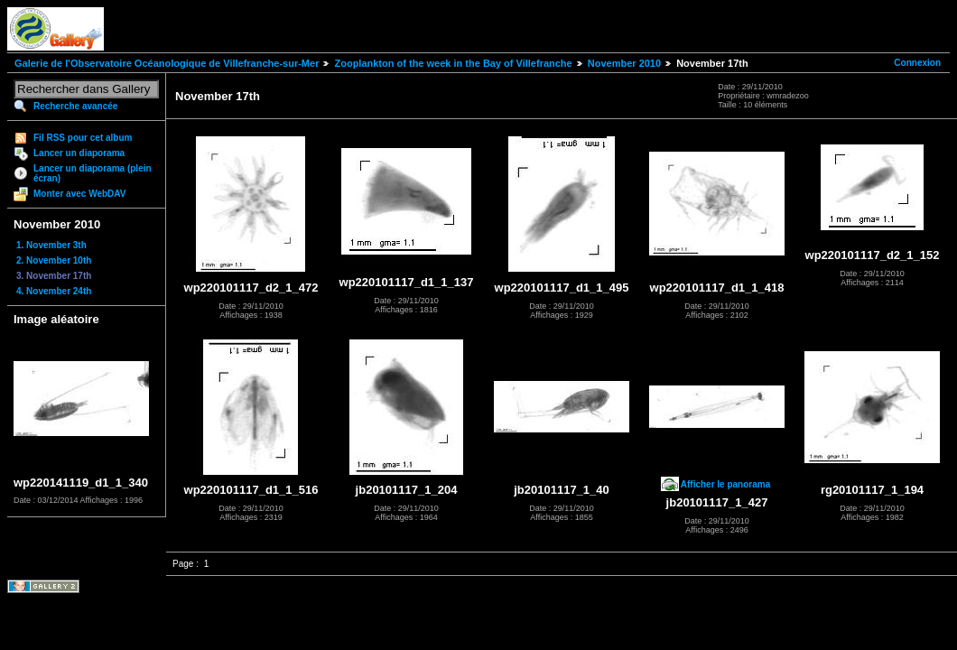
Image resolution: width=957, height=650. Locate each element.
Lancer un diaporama (79, 153)
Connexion (917, 63)
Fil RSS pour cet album (82, 138)
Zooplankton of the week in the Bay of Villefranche (452, 63)
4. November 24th (53, 291)
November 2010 (624, 63)
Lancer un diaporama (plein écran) (92, 173)
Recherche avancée (75, 106)
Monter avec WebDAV (79, 194)
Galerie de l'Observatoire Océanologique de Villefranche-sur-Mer (166, 63)
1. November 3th (51, 245)
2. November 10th (53, 260)
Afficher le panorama (725, 484)
